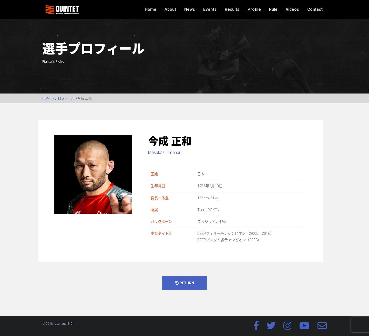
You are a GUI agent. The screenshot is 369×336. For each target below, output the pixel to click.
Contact (315, 9)
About (170, 9)
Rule (273, 9)
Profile (254, 9)
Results (232, 9)
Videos (292, 9)
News (189, 9)
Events (210, 9)
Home (150, 9)
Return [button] (184, 283)
